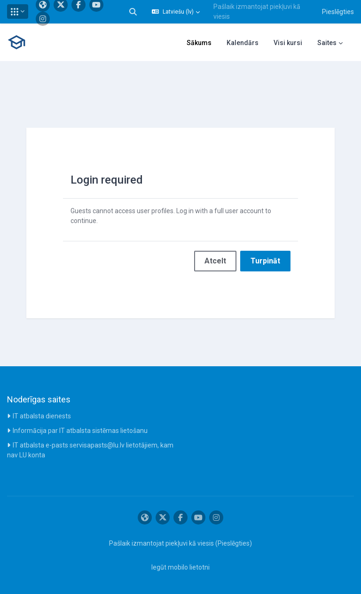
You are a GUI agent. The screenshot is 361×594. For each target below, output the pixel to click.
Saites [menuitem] (327, 42)
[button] (17, 11)
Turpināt (265, 260)
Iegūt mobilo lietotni (180, 567)
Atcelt (215, 260)
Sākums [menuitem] (199, 42)
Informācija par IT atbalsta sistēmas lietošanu (80, 430)
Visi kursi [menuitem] (288, 42)
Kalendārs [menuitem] (243, 42)
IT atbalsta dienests (42, 416)
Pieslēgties (338, 11)
